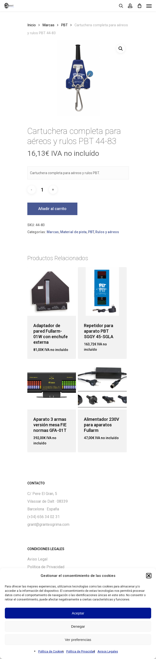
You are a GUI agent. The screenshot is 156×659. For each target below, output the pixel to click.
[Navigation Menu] (149, 5)
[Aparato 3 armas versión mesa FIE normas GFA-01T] (51, 385)
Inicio (31, 25)
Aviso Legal (37, 559)
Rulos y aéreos (107, 232)
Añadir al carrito (52, 208)
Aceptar (78, 613)
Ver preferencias (78, 640)
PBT (64, 25)
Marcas (48, 25)
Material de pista (73, 232)
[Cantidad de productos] (42, 189)
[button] (148, 575)
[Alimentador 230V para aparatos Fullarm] (102, 385)
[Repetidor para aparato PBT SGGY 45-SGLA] (102, 291)
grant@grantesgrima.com (48, 524)
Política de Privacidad (80, 651)
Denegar (78, 626)
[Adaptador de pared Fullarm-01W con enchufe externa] (51, 291)
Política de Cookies (51, 651)
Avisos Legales (107, 651)
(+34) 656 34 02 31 (43, 516)
